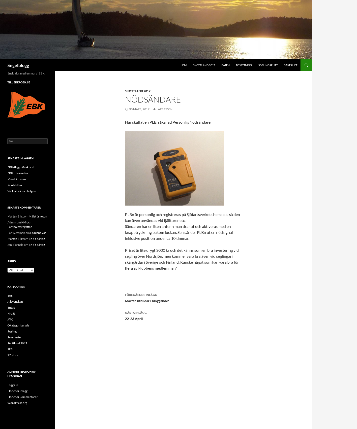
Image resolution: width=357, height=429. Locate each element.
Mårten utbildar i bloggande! (183, 297)
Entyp (11, 307)
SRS (9, 349)
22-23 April (183, 315)
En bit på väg (38, 233)
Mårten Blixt (15, 216)
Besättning (244, 65)
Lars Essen (164, 109)
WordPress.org (17, 403)
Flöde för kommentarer (22, 397)
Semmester (14, 337)
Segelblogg (18, 65)
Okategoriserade (18, 325)
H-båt (11, 313)
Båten (225, 65)
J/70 (10, 319)
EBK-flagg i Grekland (20, 167)
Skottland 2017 (204, 65)
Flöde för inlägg (17, 391)
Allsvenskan (15, 301)
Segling (12, 331)
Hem (184, 65)
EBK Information (18, 173)
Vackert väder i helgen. (21, 191)
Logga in (12, 385)
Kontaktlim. (15, 185)
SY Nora (12, 355)
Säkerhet (290, 65)
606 (10, 295)
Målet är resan (16, 179)
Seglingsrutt (268, 65)
